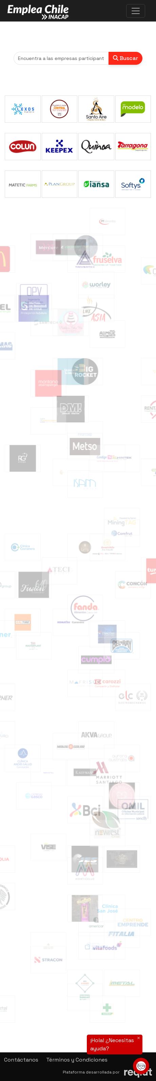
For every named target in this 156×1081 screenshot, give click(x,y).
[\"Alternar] (135, 11)
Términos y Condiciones (77, 1059)
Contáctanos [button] (21, 1059)
